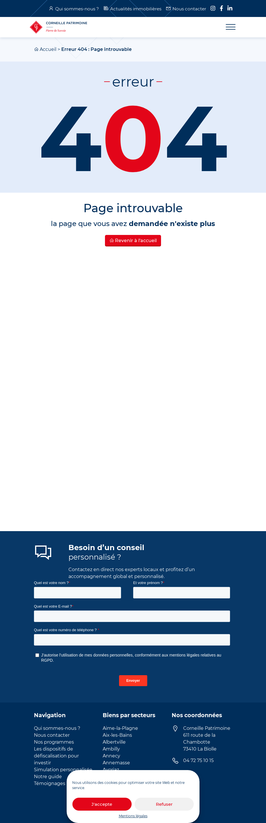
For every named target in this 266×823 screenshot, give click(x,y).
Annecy (111, 756)
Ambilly (111, 749)
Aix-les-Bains (117, 735)
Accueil (48, 49)
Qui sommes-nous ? (77, 9)
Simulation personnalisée (63, 769)
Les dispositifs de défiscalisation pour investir (56, 755)
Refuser (164, 804)
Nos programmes (54, 742)
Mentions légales (133, 816)
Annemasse (116, 762)
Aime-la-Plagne (120, 728)
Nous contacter (189, 9)
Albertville (114, 742)
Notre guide (48, 776)
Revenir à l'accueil (133, 240)
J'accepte (101, 804)
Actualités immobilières (135, 9)
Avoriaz (111, 769)
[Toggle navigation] (227, 27)
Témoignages (49, 783)
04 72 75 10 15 (198, 760)
